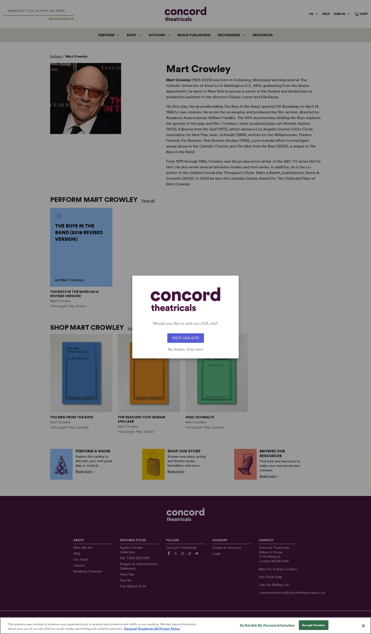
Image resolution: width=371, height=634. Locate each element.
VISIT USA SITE (185, 338)
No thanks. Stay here (185, 349)
